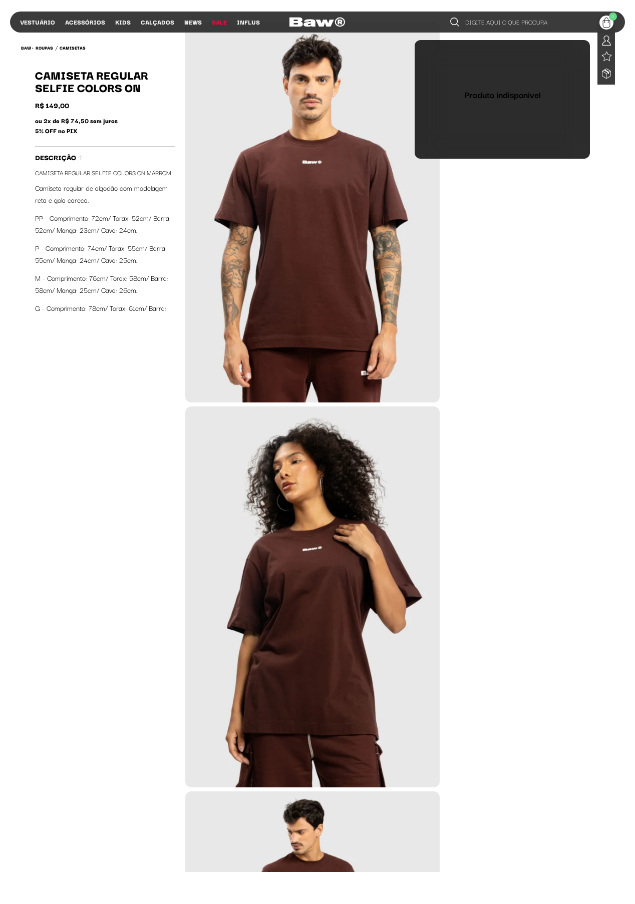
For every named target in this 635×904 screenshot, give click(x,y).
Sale (219, 22)
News (193, 22)
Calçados (157, 22)
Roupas (44, 47)
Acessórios (85, 22)
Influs (248, 22)
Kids (123, 22)
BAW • (27, 47)
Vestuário (37, 22)
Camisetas (73, 47)
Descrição (59, 157)
